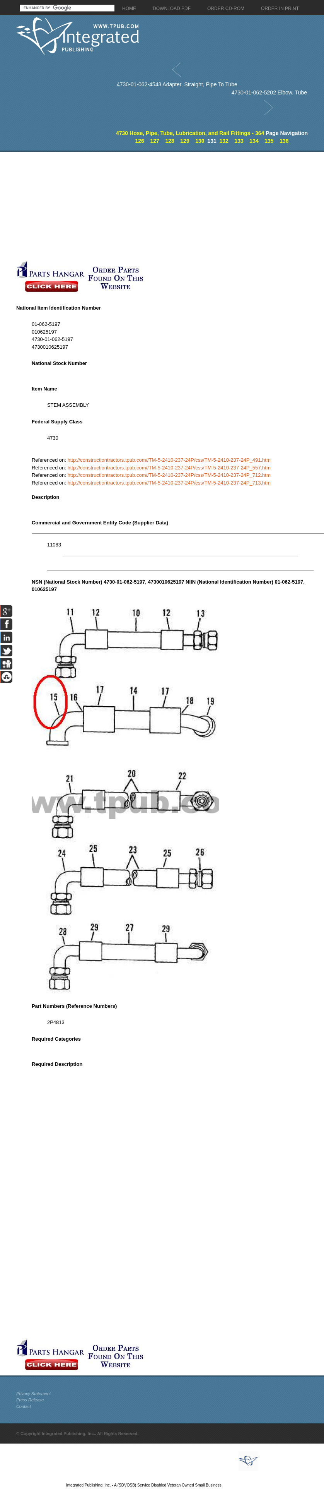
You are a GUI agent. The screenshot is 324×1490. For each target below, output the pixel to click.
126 (139, 141)
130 (199, 141)
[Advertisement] (148, 206)
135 (268, 141)
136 (284, 141)
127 (154, 141)
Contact (23, 1406)
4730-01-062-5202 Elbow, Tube (269, 92)
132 (224, 141)
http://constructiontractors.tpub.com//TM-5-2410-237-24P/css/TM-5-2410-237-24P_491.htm (168, 460)
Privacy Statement (33, 1393)
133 (238, 141)
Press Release (30, 1400)
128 (169, 141)
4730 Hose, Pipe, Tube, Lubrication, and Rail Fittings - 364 (190, 133)
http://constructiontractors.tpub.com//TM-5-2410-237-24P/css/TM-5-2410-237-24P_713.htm (168, 483)
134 (253, 141)
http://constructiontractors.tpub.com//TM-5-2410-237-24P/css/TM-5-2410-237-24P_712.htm (168, 475)
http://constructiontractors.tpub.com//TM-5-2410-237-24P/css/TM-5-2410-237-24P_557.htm (168, 468)
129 (184, 141)
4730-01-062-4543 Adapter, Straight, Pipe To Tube (177, 84)
